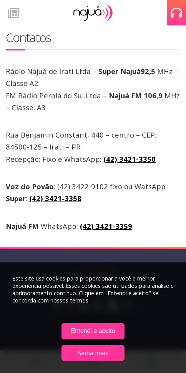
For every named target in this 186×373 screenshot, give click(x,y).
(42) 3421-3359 (106, 226)
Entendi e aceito (93, 331)
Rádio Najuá (93, 13)
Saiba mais (93, 353)
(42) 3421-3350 (129, 159)
